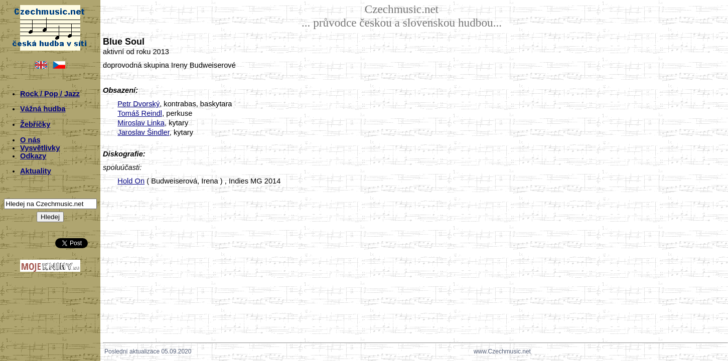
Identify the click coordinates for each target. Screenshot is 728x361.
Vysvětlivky (40, 148)
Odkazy (33, 156)
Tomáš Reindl (139, 113)
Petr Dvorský (138, 104)
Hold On (130, 181)
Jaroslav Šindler (143, 132)
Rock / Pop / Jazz (50, 94)
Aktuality (35, 171)
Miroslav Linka (141, 123)
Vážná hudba (42, 109)
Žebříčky (35, 124)
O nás (30, 140)
